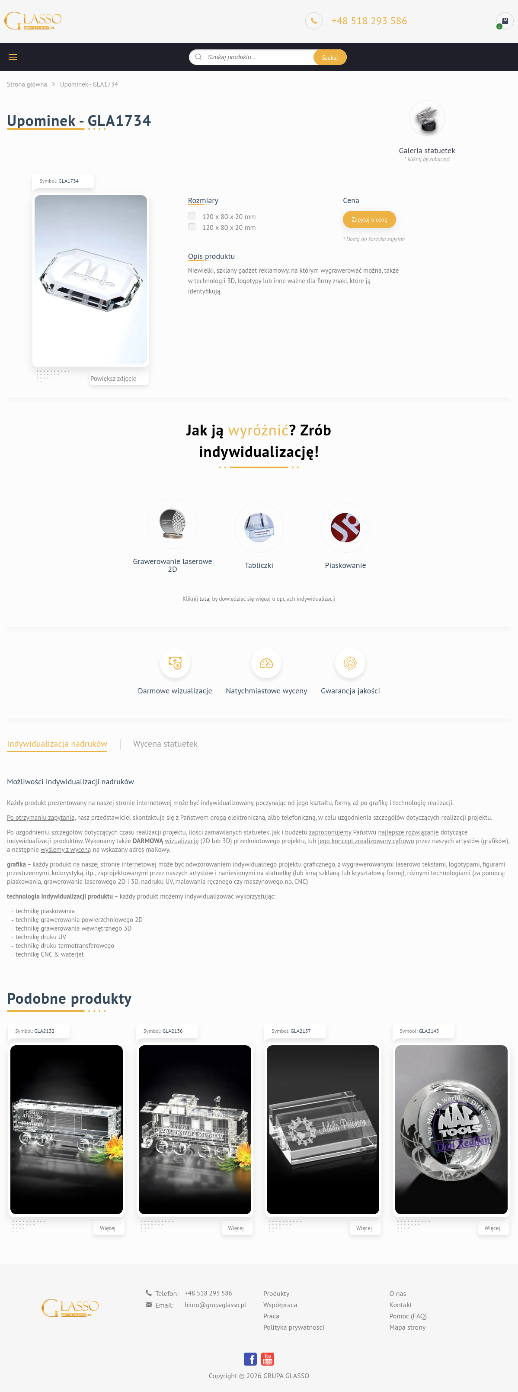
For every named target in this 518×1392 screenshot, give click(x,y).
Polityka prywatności (293, 1327)
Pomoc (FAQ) (408, 1316)
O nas (398, 1294)
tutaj (205, 599)
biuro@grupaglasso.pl (215, 1305)
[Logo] (32, 21)
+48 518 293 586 (208, 1293)
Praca (271, 1316)
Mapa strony (408, 1327)
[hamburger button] (13, 57)
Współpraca (280, 1305)
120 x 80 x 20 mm (229, 216)
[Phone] (356, 20)
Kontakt (401, 1305)
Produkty (276, 1294)
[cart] (505, 20)
